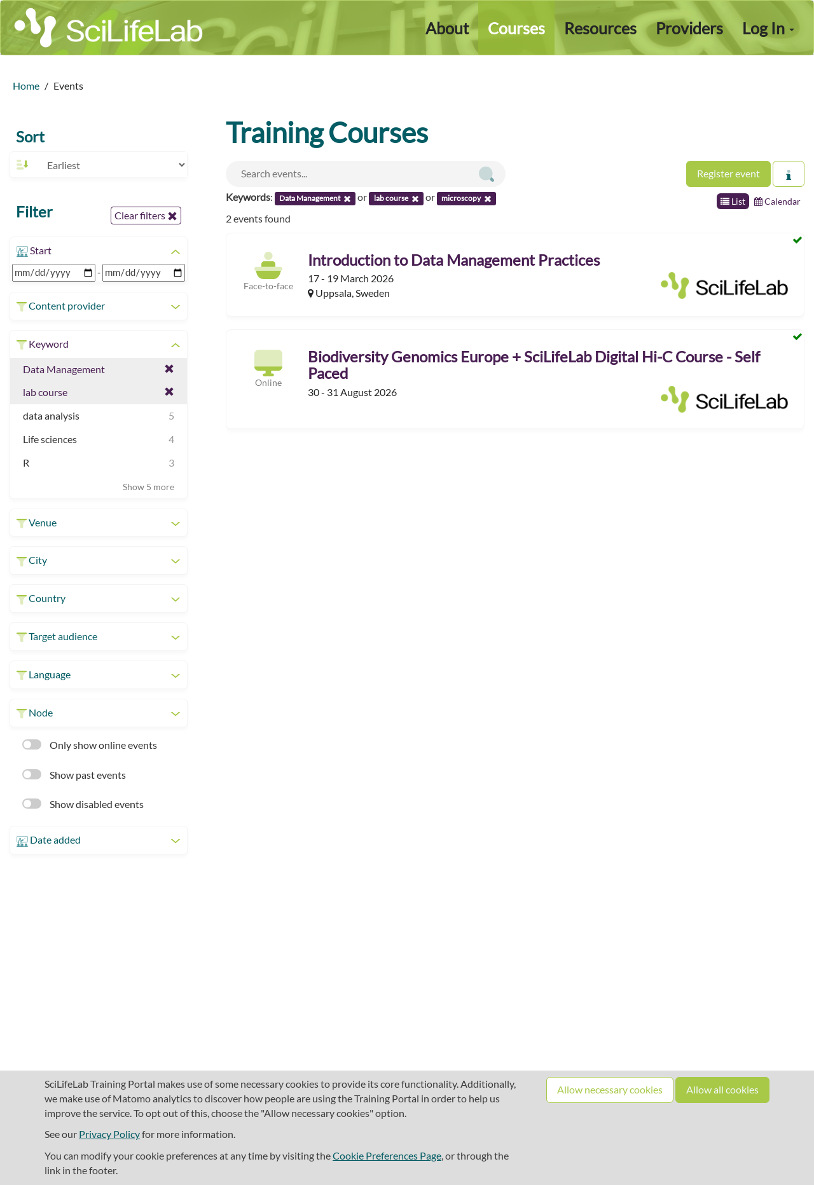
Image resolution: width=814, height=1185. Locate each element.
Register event (728, 173)
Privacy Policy (109, 1134)
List (733, 201)
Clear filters (145, 215)
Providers (689, 28)
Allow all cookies (722, 1089)
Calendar (777, 201)
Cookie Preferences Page (387, 1155)
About (447, 28)
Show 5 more (148, 486)
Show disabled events (83, 804)
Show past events (74, 775)
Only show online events (89, 745)
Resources (600, 28)
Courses (516, 28)
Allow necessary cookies (610, 1089)
